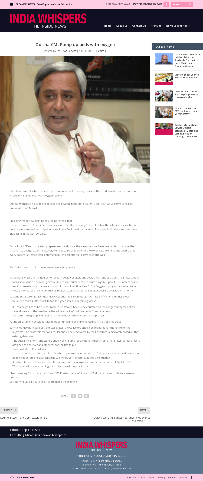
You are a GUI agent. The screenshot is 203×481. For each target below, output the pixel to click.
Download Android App (147, 3)
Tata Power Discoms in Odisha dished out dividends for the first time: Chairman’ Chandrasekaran (187, 60)
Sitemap (172, 477)
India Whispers (26, 477)
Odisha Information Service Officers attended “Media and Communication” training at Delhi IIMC (186, 130)
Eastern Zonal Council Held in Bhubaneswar (186, 76)
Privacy (161, 477)
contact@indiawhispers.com (117, 468)
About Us (122, 26)
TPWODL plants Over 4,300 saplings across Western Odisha (186, 94)
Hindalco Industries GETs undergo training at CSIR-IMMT (187, 111)
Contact (142, 477)
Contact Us (139, 26)
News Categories (176, 26)
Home (107, 26)
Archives (156, 26)
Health (100, 51)
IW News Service (66, 51)
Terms (152, 477)
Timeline (182, 477)
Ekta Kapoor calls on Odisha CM (54, 4)
